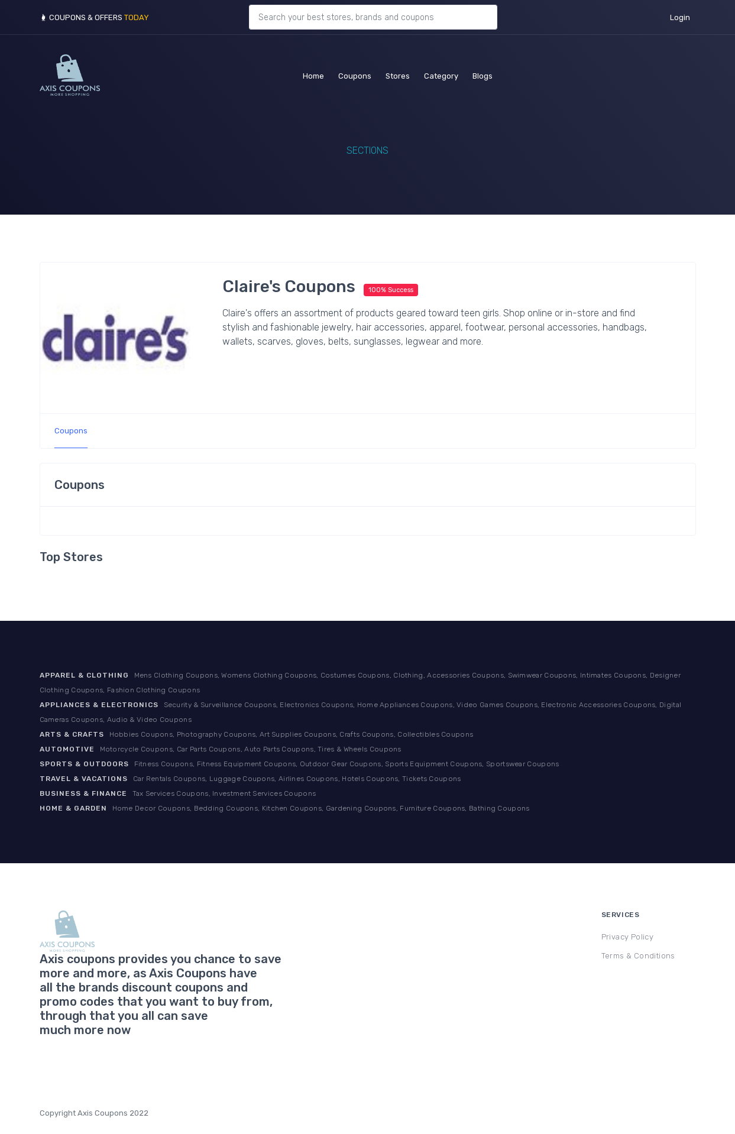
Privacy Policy (627, 936)
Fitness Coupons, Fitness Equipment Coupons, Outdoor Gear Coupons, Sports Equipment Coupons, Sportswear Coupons (346, 764)
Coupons (354, 74)
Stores (398, 74)
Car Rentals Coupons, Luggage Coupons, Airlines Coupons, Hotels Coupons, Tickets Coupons (297, 779)
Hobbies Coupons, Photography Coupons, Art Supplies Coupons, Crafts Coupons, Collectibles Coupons (291, 734)
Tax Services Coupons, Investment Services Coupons (224, 793)
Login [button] (680, 17)
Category (441, 74)
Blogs (482, 74)
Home (313, 74)
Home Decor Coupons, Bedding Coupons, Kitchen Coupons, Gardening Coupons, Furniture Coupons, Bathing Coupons (321, 808)
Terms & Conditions (638, 955)
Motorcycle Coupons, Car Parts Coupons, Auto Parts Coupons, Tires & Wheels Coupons (251, 749)
